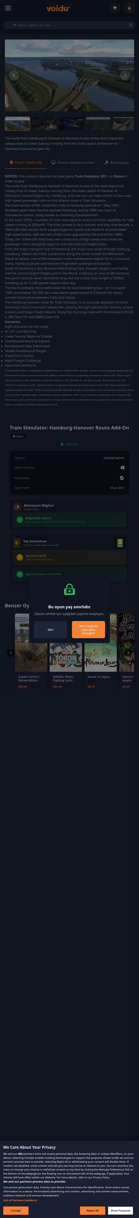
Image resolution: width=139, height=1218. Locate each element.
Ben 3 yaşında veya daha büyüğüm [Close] (88, 629)
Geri (50, 630)
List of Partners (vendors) (20, 1205)
